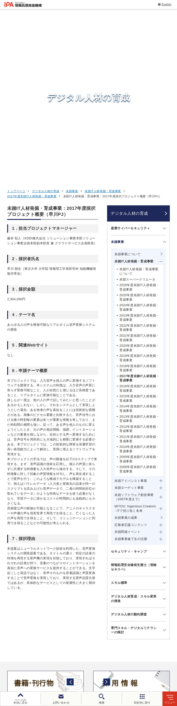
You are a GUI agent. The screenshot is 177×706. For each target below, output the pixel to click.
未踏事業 (72, 36)
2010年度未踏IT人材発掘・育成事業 (139, 294)
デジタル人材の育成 (45, 36)
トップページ (16, 36)
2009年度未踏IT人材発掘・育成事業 (139, 304)
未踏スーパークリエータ (137, 124)
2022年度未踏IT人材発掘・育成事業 (139, 172)
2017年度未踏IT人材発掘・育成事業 (31, 41)
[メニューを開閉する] (163, 73)
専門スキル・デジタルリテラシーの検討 (134, 475)
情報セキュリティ (144, 570)
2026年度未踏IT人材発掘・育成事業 (139, 132)
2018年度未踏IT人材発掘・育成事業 (139, 213)
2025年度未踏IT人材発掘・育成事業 (139, 142)
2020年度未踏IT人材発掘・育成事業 (139, 193)
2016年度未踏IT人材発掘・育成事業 (139, 233)
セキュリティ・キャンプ (129, 396)
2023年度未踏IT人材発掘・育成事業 (139, 162)
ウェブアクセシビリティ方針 (132, 663)
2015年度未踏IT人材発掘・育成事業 (139, 243)
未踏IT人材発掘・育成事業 (103, 36)
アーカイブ (155, 670)
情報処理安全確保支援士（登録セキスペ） (134, 412)
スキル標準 (119, 427)
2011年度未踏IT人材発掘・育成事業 (139, 284)
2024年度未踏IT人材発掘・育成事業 (139, 152)
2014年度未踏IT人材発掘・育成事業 (139, 253)
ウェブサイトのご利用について (44, 663)
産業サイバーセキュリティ (130, 73)
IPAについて (139, 620)
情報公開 (73, 670)
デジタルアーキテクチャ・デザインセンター (96, 602)
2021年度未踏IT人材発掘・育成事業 (139, 183)
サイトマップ (128, 670)
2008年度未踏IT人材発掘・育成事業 (139, 314)
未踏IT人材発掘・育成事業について (138, 116)
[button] (6, 527)
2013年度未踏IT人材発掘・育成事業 (139, 263)
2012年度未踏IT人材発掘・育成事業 (139, 274)
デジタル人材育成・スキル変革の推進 (134, 443)
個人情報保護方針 (89, 663)
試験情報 (136, 581)
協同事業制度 (99, 670)
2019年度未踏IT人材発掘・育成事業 (139, 203)
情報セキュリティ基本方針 (38, 670)
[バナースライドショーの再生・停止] (101, 547)
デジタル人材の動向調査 (129, 459)
